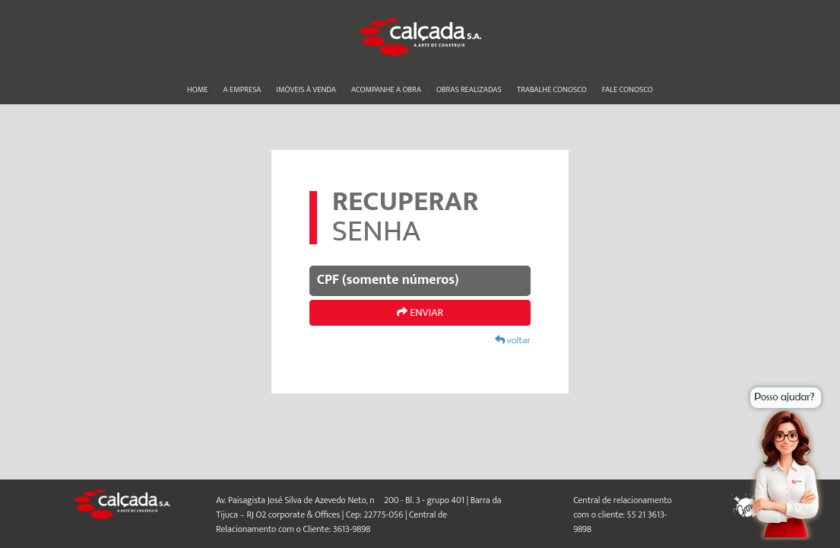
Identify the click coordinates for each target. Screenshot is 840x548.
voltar (513, 340)
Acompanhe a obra (386, 90)
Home (197, 90)
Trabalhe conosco (552, 90)
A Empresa (242, 90)
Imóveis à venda (306, 90)
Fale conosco (627, 90)
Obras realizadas (469, 90)
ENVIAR (420, 312)
